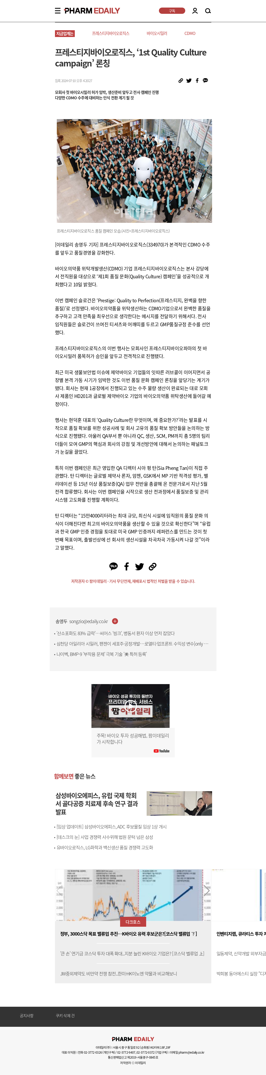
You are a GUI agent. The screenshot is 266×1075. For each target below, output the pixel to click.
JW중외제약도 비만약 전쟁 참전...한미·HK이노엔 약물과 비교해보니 (118, 974)
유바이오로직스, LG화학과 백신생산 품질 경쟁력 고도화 (105, 847)
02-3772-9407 (126, 1052)
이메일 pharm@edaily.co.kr (187, 1052)
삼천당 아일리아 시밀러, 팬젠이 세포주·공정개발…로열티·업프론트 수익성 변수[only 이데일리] (134, 646)
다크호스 (133, 922)
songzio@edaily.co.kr (88, 621)
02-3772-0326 (93, 1052)
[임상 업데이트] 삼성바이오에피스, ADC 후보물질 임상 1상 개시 (111, 826)
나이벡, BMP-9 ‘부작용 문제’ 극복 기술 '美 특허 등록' (102, 654)
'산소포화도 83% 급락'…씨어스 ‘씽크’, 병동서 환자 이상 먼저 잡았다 (116, 633)
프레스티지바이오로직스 (110, 33)
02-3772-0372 (145, 1052)
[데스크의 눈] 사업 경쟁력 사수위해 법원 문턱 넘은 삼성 (105, 837)
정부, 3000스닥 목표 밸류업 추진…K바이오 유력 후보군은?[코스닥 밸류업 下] (128, 934)
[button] (206, 890)
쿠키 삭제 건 (65, 1015)
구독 (172, 10)
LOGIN (195, 11)
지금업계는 (64, 33)
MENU (57, 11)
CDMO (189, 33)
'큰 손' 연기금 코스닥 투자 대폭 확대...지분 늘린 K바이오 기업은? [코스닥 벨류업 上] (132, 954)
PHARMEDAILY (86, 10)
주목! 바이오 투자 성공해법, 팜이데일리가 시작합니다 (133, 738)
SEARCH (208, 11)
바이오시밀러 (157, 33)
